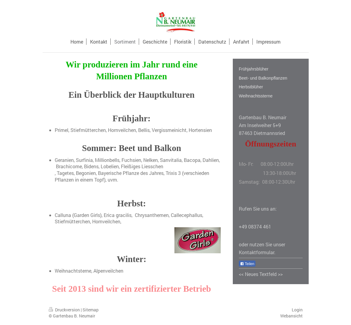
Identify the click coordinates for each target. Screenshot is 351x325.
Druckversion (65, 310)
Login (297, 310)
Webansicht (291, 316)
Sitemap (91, 310)
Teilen (247, 264)
